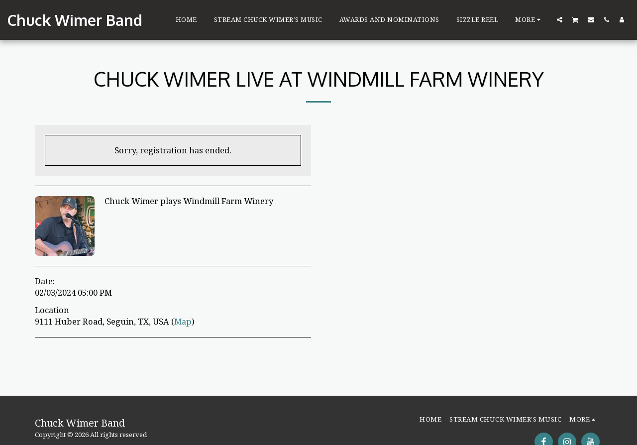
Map (183, 321)
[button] (559, 19)
